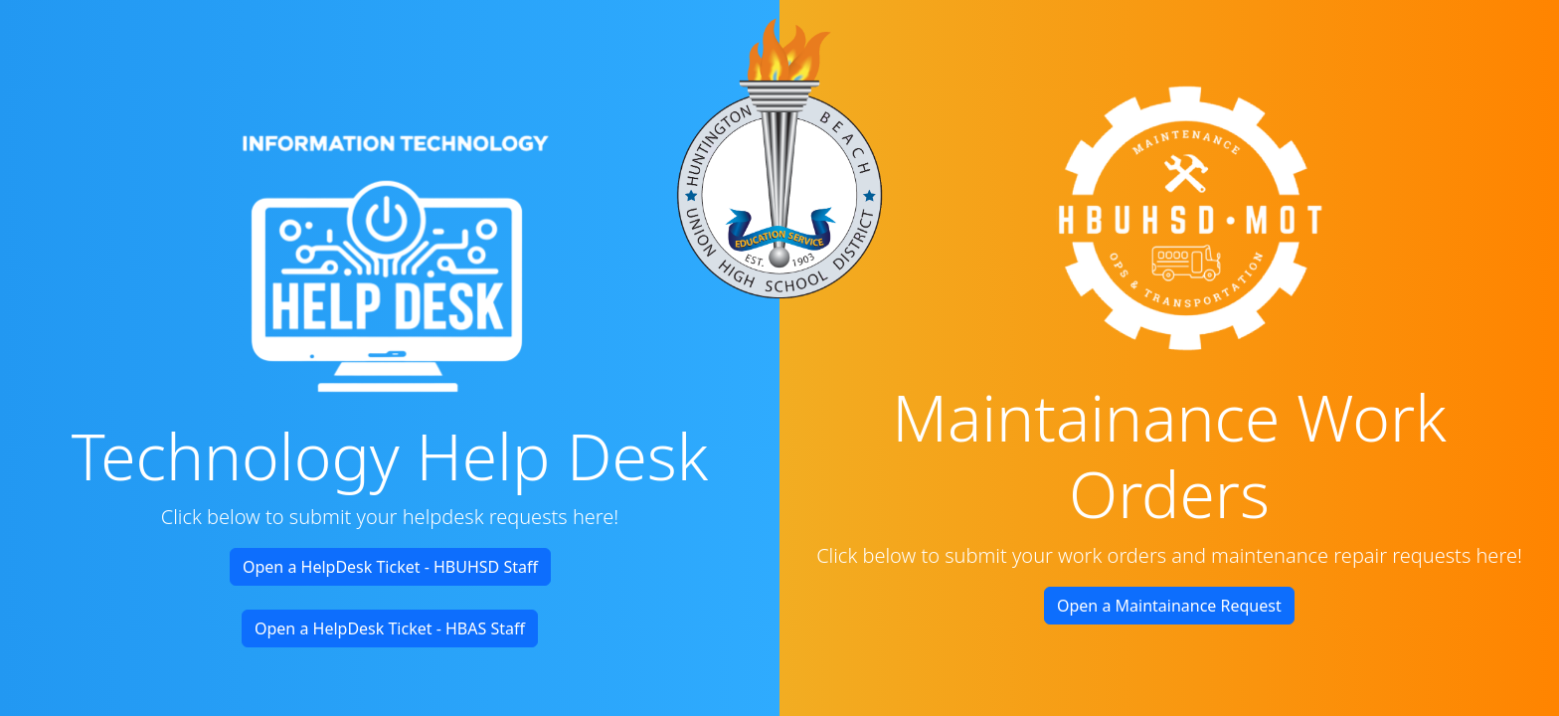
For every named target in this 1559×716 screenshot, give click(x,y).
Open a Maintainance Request (1169, 606)
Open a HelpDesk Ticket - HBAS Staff (390, 628)
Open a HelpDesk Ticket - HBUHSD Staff (390, 567)
